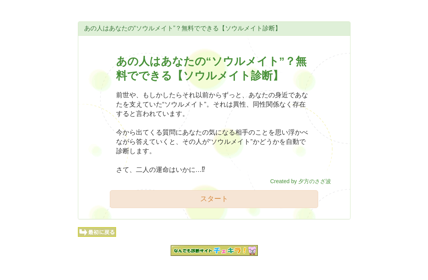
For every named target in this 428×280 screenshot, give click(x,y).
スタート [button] (214, 199)
